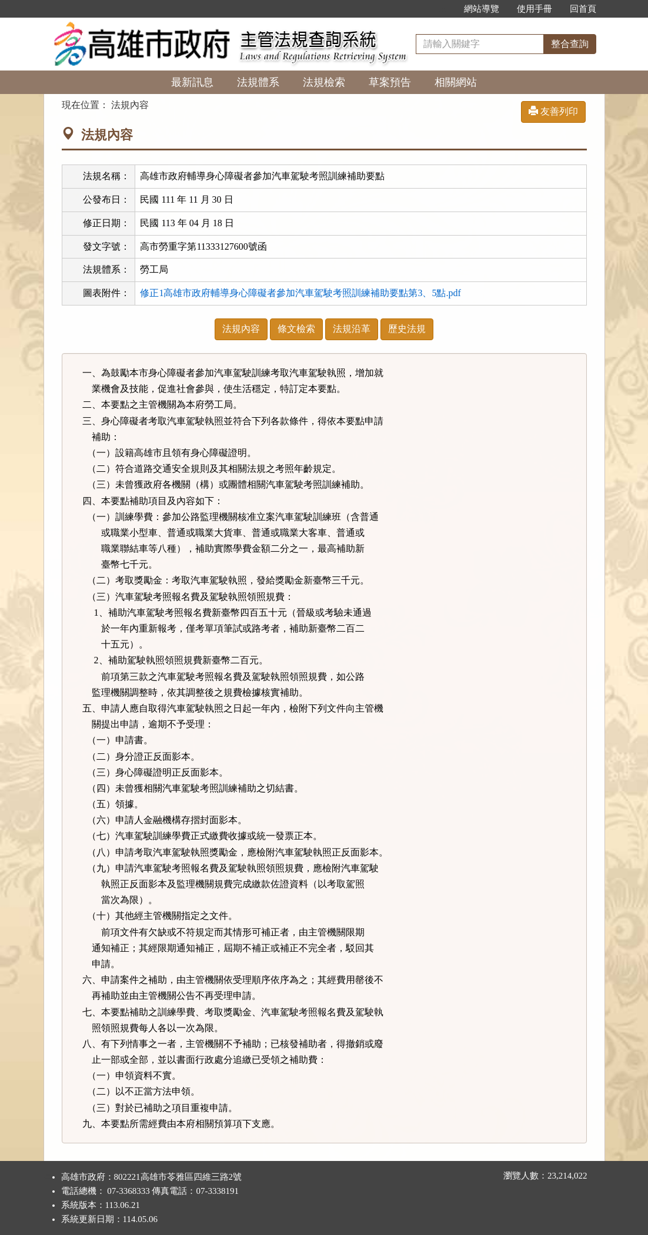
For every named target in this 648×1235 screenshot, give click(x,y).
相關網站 (456, 82)
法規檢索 (324, 82)
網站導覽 (481, 9)
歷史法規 (407, 329)
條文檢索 (296, 329)
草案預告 (390, 82)
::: (442, 9)
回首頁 (583, 9)
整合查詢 (570, 44)
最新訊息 (192, 82)
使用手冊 (534, 9)
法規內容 (241, 329)
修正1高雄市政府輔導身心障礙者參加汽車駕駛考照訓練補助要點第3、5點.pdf (300, 293)
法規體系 (258, 82)
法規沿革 (351, 329)
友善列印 (553, 111)
